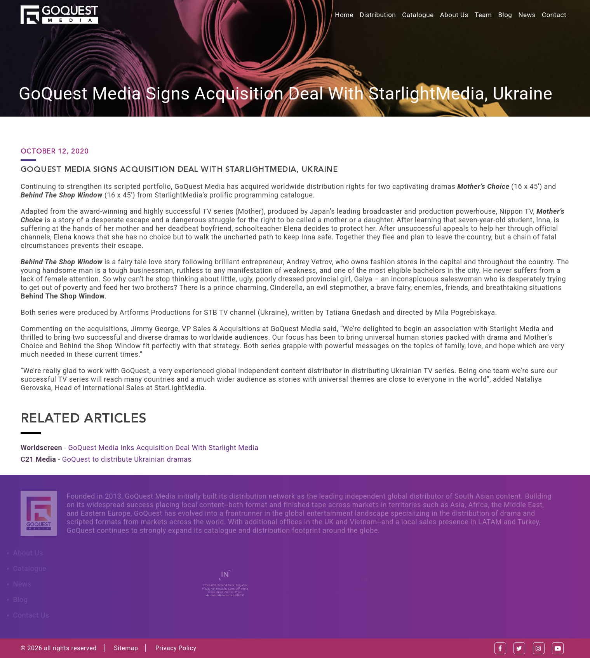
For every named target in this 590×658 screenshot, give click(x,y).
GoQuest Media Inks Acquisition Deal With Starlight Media (163, 447)
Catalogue (417, 15)
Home (344, 15)
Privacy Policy (176, 648)
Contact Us (29, 615)
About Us (454, 15)
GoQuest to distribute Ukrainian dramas (126, 459)
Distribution (378, 15)
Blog (505, 15)
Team (483, 15)
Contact (554, 15)
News (527, 15)
